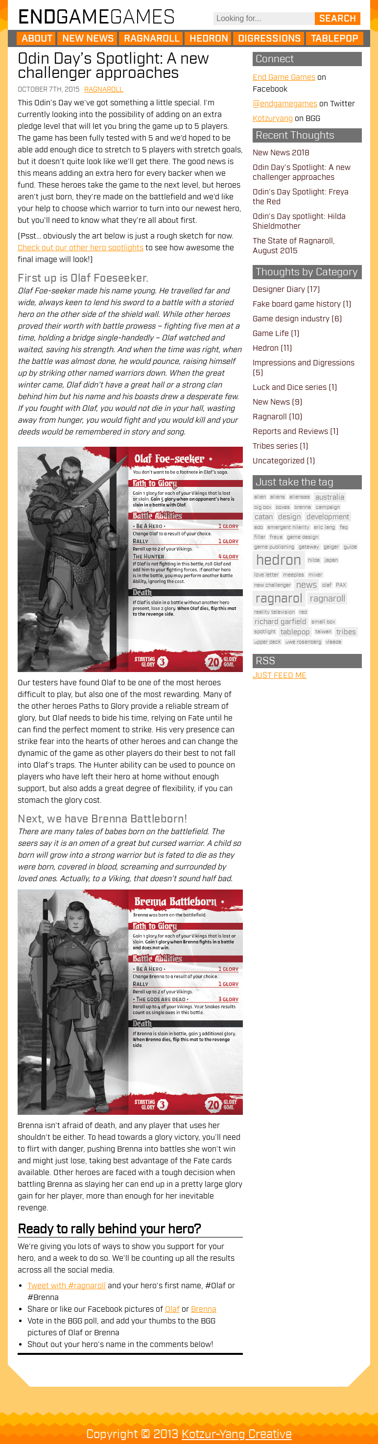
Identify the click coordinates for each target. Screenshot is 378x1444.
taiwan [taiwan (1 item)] (323, 631)
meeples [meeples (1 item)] (293, 575)
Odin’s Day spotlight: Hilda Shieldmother (299, 221)
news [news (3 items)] (306, 585)
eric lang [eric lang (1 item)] (324, 527)
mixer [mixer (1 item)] (315, 575)
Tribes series (275, 446)
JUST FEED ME (280, 675)
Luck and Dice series (290, 387)
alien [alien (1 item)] (260, 497)
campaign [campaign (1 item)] (328, 507)
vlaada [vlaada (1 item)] (333, 642)
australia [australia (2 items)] (329, 497)
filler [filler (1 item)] (259, 537)
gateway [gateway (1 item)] (309, 547)
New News (88, 38)
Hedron (208, 38)
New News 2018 (281, 153)
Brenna (203, 1309)
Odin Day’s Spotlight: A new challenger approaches (113, 65)
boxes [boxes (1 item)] (283, 507)
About (37, 38)
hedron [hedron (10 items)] (278, 560)
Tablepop (334, 38)
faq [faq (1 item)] (344, 527)
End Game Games (284, 77)
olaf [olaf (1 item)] (326, 585)
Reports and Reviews (290, 431)
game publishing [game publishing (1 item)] (274, 547)
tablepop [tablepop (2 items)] (295, 632)
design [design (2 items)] (289, 517)
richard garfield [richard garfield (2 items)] (281, 621)
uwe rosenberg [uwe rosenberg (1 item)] (303, 642)
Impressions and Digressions (303, 363)
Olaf (172, 1309)
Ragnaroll (152, 38)
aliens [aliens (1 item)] (277, 497)
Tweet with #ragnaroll (66, 1286)
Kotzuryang (273, 118)
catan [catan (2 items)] (264, 517)
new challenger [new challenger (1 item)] (272, 585)
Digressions (269, 38)
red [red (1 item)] (303, 612)
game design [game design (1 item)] (302, 537)
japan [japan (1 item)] (331, 560)
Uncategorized (279, 461)
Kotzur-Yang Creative (237, 1434)
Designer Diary (279, 289)
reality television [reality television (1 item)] (274, 612)
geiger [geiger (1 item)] (331, 547)
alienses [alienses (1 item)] (299, 497)
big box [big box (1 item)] (262, 507)
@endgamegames (285, 104)
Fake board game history (297, 304)
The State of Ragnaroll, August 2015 (294, 246)
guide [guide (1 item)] (350, 547)
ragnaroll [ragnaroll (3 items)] (327, 598)
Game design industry (291, 319)
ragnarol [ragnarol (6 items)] (279, 598)
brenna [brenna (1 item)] (302, 507)
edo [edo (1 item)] (258, 527)
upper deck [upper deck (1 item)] (267, 642)
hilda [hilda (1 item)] (314, 560)
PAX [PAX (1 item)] (341, 585)
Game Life (271, 333)
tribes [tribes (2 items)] (346, 632)
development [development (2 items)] (328, 517)
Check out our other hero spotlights (80, 248)
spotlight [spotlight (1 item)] (265, 631)
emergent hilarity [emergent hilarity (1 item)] (288, 527)
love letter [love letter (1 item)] (266, 575)
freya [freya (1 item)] (276, 537)
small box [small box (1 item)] (323, 622)
